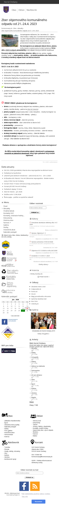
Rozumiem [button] (38, 501)
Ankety (33, 362)
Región (33, 397)
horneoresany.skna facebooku (13, 320)
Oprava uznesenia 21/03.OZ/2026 (42, 242)
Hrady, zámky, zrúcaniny (12, 451)
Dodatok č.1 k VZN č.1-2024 (40, 256)
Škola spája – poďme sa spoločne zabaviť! (18, 197)
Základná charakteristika (12, 421)
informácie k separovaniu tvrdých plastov (35, 48)
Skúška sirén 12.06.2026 (12, 194)
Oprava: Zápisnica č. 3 (38, 233)
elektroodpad (10, 50)
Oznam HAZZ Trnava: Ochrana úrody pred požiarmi (22, 184)
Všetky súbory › (44, 264)
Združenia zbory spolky (11, 425)
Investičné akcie (9, 230)
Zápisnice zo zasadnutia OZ (43, 239)
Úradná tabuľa (8, 211)
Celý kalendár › (15, 316)
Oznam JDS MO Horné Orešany (15, 186)
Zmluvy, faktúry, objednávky (42, 426)
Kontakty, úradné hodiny (40, 428)
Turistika (7, 447)
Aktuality (6, 208)
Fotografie (34, 357)
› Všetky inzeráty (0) (36, 274)
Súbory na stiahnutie (38, 366)
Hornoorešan (8, 434)
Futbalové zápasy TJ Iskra (13, 189)
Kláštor (35, 436)
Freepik (16, 495)
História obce (8, 220)
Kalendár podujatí (10, 232)
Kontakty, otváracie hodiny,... (13, 215)
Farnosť (35, 434)
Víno (5, 453)
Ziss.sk (33, 294)
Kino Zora (34, 301)
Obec (14, 10)
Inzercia (35, 270)
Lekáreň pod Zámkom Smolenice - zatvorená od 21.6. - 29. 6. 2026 (27, 176)
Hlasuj (31, 402)
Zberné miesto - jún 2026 (13, 192)
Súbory (35, 218)
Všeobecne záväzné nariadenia (42, 261)
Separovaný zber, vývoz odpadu (43, 430)
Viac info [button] (25, 496)
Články (33, 353)
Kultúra (33, 388)
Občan (22, 10)
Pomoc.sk (34, 291)
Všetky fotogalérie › (43, 334)
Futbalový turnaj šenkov (12, 173)
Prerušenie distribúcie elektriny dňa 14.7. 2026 (44, 223)
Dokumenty (7, 218)
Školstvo (35, 432)
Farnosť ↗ (7, 223)
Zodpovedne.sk (36, 289)
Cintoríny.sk (34, 304)
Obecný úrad (37, 421)
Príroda (6, 449)
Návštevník (32, 10)
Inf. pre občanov (36, 375)
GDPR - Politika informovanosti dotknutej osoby (42, 461)
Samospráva (35, 371)
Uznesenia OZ (47, 247)
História (34, 393)
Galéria (6, 225)
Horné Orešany (10, 2)
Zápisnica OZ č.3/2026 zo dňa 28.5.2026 (44, 250)
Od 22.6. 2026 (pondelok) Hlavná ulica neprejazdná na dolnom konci (28, 170)
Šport (33, 384)
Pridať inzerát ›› (43, 277)
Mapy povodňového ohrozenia (41, 296)
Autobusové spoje (10, 459)
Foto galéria (8, 431)
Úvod (5, 206)
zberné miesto (32, 109)
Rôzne (47, 230)
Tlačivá (35, 424)
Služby (5, 227)
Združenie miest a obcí (38, 287)
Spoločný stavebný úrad (38, 299)
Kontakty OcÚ (8, 213)
